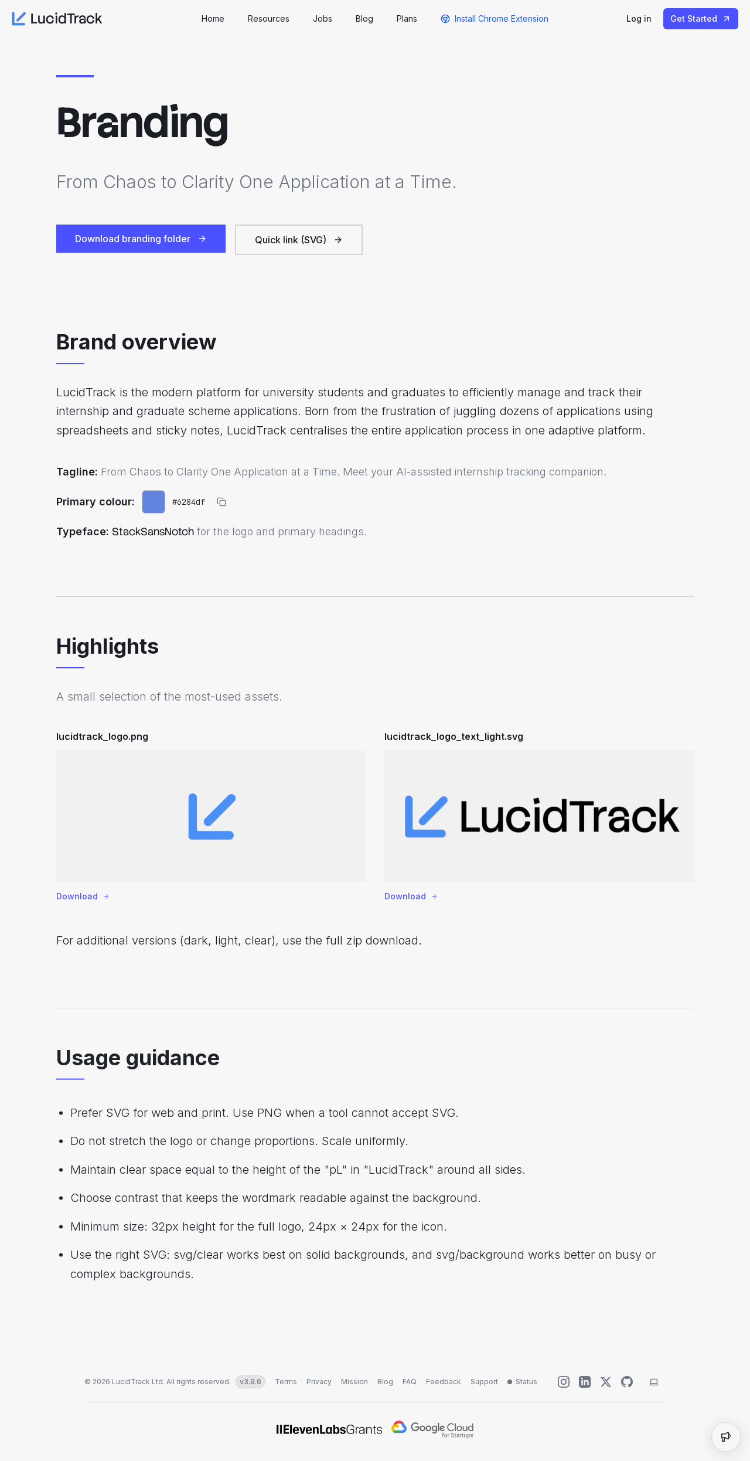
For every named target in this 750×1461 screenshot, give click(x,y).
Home (213, 18)
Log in (639, 18)
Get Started (700, 18)
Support (484, 1381)
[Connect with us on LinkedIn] (585, 1382)
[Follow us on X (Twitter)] (606, 1382)
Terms (286, 1381)
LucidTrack (57, 18)
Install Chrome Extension (494, 18)
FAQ (410, 1381)
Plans (407, 18)
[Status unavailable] (522, 1382)
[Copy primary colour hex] (221, 503)
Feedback (443, 1381)
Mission (354, 1381)
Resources (268, 18)
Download (83, 900)
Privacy (319, 1381)
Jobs (322, 18)
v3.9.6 (250, 1381)
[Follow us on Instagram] (564, 1382)
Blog (364, 18)
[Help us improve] (627, 1382)
